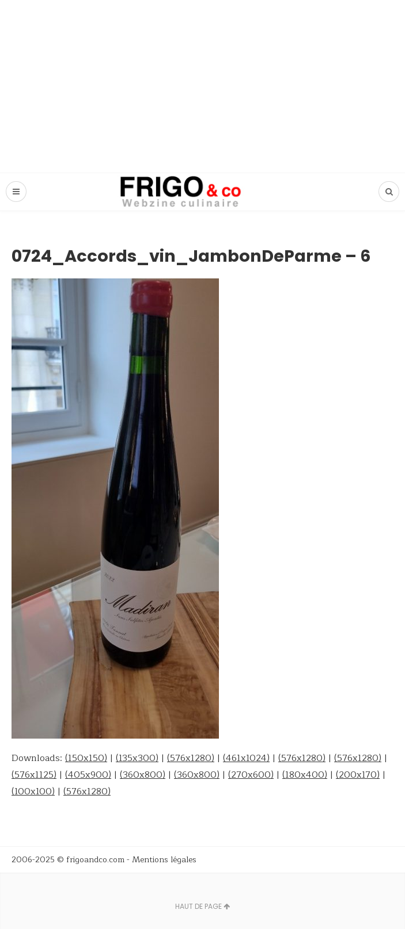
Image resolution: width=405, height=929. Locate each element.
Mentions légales (164, 859)
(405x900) (88, 774)
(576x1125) (34, 774)
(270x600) (251, 774)
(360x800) (142, 774)
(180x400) (304, 774)
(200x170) (358, 774)
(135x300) (137, 758)
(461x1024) (246, 758)
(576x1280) (190, 758)
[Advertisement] (202, 86)
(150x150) (86, 758)
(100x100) (33, 791)
